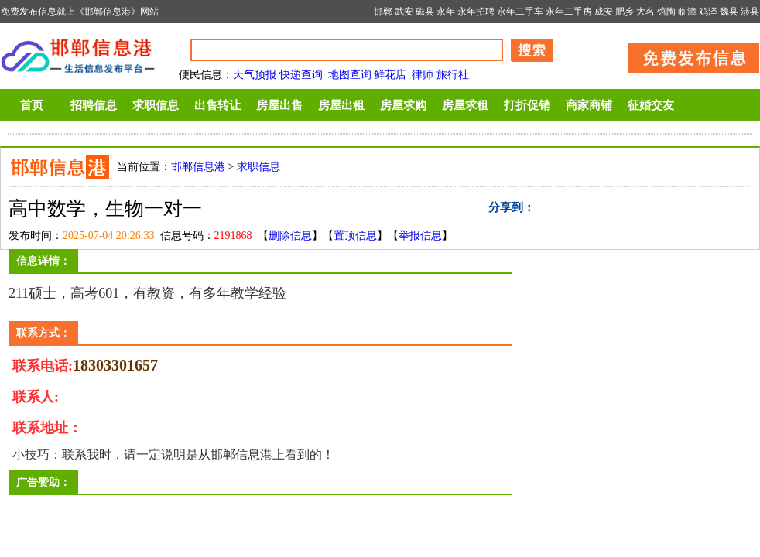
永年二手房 (569, 11)
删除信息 (290, 235)
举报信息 (420, 235)
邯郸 (383, 11)
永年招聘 (476, 11)
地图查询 (349, 74)
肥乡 (624, 11)
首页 (31, 105)
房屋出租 (341, 105)
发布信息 (686, 55)
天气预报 (254, 74)
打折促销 (527, 105)
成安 (603, 11)
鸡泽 (708, 11)
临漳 (687, 11)
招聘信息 (93, 105)
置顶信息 (355, 235)
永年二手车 (520, 11)
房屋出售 (279, 105)
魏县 (729, 11)
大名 (645, 11)
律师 (422, 74)
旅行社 (452, 74)
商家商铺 (589, 105)
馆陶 (666, 11)
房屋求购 (403, 105)
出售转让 (217, 105)
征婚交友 (651, 105)
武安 (404, 11)
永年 (445, 11)
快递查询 (301, 74)
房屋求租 (465, 105)
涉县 (750, 11)
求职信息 (155, 105)
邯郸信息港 (198, 167)
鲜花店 (390, 74)
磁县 (425, 11)
